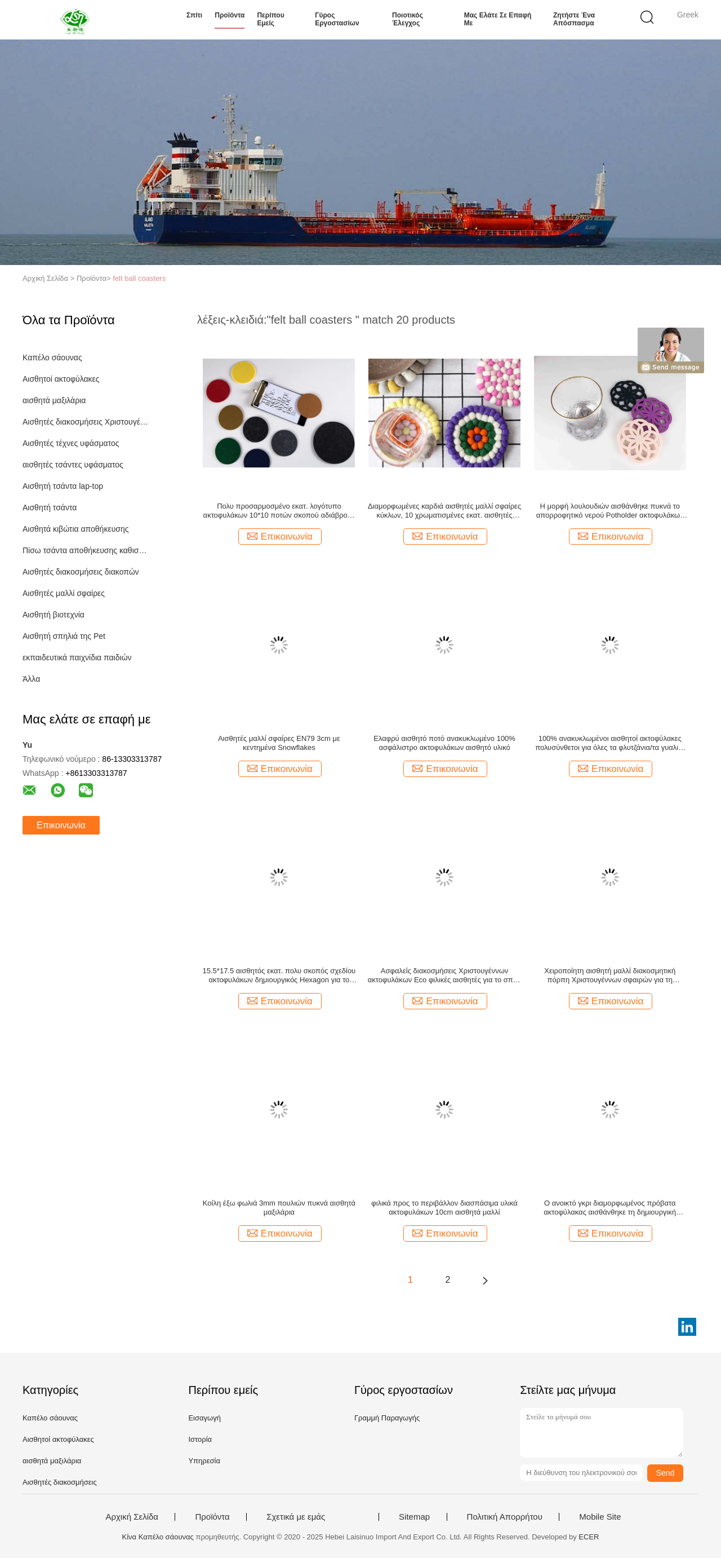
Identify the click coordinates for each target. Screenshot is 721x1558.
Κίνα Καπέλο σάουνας (158, 1537)
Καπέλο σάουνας (52, 357)
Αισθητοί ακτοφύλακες (61, 378)
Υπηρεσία (204, 1461)
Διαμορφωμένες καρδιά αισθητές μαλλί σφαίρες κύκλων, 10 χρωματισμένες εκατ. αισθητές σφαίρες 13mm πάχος (444, 511)
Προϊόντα (229, 15)
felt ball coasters (139, 278)
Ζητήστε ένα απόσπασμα (574, 19)
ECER (588, 1537)
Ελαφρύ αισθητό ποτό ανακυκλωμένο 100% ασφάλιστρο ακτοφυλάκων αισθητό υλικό (444, 743)
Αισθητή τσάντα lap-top (63, 486)
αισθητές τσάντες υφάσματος (73, 464)
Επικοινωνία (61, 825)
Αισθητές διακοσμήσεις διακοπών (81, 571)
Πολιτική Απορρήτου (504, 1517)
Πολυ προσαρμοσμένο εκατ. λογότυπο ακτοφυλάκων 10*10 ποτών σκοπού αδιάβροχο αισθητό (279, 511)
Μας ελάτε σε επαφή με (498, 19)
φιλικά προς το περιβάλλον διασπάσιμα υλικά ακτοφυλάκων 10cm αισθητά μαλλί (444, 1207)
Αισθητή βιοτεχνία (53, 614)
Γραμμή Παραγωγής (387, 1418)
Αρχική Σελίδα (131, 1517)
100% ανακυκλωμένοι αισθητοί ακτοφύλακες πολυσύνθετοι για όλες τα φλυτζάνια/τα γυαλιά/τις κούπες (609, 743)
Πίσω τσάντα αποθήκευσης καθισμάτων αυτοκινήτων (86, 550)
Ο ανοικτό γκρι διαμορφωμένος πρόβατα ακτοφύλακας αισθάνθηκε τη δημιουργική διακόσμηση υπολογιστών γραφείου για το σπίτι (610, 1208)
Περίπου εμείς (270, 19)
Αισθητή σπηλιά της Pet (64, 636)
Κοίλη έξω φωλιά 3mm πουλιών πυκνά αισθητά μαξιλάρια (279, 1207)
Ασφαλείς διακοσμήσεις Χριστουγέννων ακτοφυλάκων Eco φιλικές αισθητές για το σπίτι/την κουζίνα (445, 975)
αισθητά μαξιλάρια (54, 400)
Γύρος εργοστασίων (337, 19)
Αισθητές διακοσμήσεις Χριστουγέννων (86, 421)
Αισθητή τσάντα (50, 507)
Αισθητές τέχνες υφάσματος (71, 443)
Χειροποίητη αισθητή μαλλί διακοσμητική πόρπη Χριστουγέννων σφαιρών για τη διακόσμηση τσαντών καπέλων (609, 975)
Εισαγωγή (204, 1418)
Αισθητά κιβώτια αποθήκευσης (75, 528)
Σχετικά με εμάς (295, 1517)
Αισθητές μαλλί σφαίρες (64, 593)
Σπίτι (194, 15)
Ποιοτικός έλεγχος (407, 19)
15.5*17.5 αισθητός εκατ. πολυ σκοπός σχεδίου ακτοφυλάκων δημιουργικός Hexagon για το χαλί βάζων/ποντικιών (279, 975)
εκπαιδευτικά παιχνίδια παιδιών (77, 657)
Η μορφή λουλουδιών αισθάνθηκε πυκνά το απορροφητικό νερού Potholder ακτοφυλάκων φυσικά (610, 511)
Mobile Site (600, 1517)
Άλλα (31, 678)
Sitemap (414, 1517)
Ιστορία (200, 1439)
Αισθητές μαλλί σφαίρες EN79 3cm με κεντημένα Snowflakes (279, 743)
